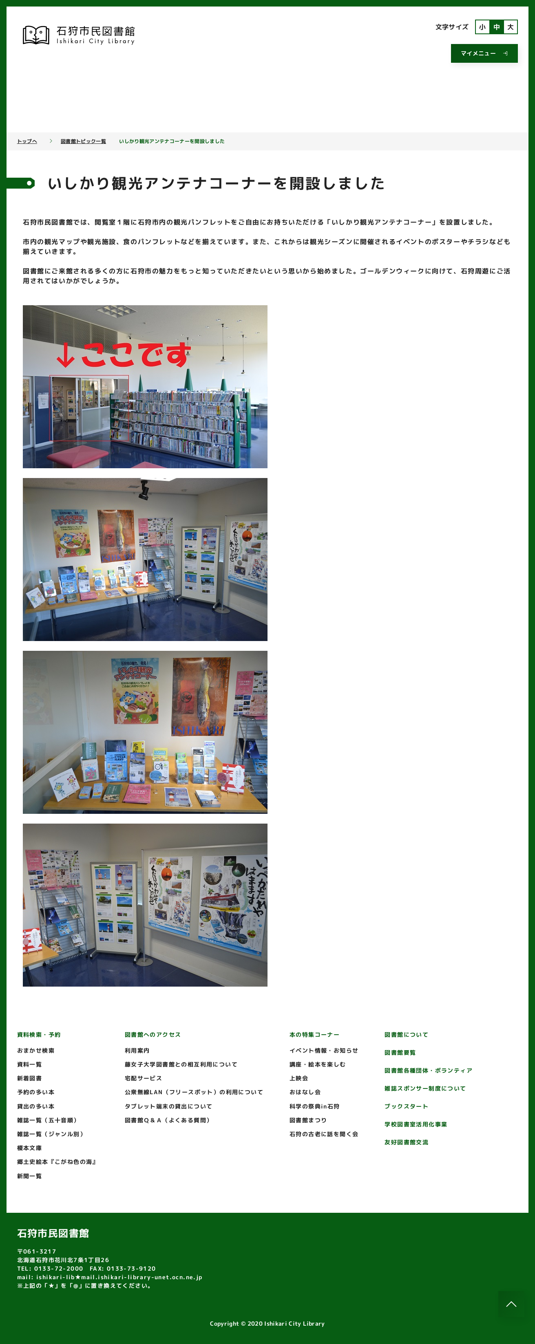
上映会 (299, 1078)
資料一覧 (29, 1064)
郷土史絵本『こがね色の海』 (58, 1162)
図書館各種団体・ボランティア (429, 1070)
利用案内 (137, 1050)
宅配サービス (143, 1078)
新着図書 (29, 1078)
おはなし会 (305, 1092)
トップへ (27, 141)
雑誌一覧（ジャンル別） (51, 1134)
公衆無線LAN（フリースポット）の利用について (194, 1092)
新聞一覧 (29, 1176)
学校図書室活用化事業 (416, 1124)
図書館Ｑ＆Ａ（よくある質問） (169, 1120)
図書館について (407, 1034)
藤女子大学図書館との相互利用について (181, 1064)
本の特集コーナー (315, 1034)
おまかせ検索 (36, 1050)
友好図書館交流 (407, 1142)
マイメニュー (484, 53)
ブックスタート (407, 1106)
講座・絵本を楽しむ (318, 1064)
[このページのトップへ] (511, 1304)
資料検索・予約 (39, 1034)
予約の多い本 (36, 1092)
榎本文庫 (29, 1148)
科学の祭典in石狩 (315, 1106)
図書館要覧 (400, 1052)
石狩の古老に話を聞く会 (324, 1134)
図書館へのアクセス (153, 1034)
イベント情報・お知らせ (324, 1050)
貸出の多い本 (36, 1106)
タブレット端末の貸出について (169, 1106)
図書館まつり (308, 1120)
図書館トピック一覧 (83, 141)
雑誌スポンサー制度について (425, 1088)
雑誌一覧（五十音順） (48, 1120)
